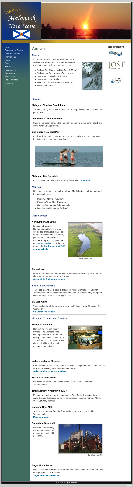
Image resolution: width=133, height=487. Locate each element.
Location (9, 83)
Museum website (41, 417)
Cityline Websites (71, 482)
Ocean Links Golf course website (49, 279)
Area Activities (11, 80)
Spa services (10, 73)
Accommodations (12, 53)
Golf (7, 63)
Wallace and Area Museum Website (50, 371)
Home (7, 47)
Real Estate (10, 70)
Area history (10, 76)
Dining (7, 60)
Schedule (85, 180)
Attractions (10, 57)
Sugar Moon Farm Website (46, 475)
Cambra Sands (43, 243)
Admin (129, 485)
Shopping (9, 66)
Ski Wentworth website (44, 312)
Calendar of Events (14, 50)
